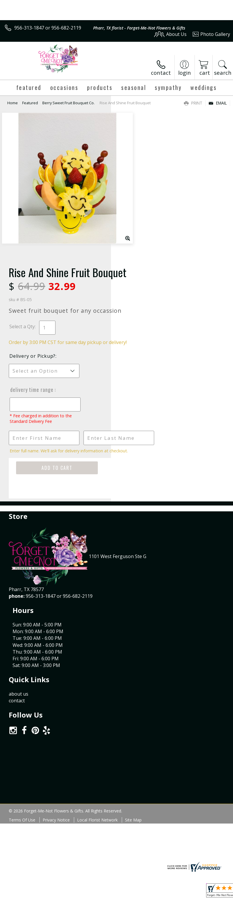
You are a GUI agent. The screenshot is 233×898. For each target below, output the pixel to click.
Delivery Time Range (142, 261)
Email (217, 103)
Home (12, 102)
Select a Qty (133, 191)
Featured (30, 102)
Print (193, 103)
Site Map (133, 633)
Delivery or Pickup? (143, 227)
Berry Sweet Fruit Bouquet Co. (68, 102)
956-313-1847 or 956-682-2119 (47, 28)
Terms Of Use (22, 633)
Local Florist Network (97, 633)
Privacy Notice (56, 633)
